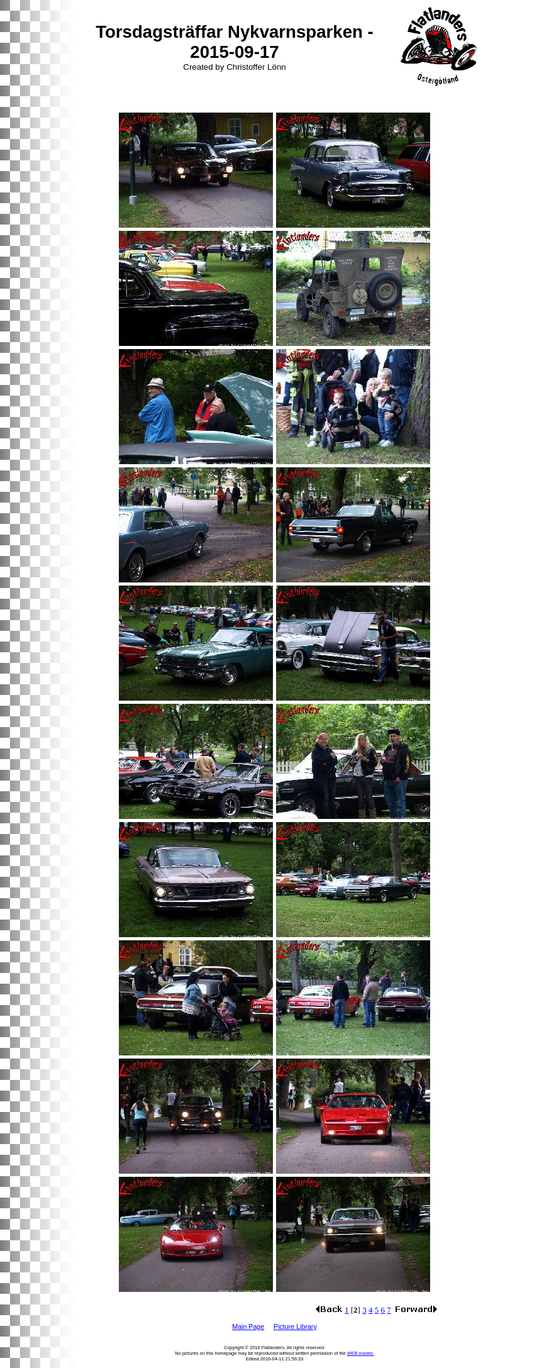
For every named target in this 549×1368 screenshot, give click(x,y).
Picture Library (295, 1326)
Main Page (248, 1326)
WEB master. (360, 1353)
